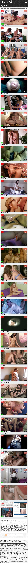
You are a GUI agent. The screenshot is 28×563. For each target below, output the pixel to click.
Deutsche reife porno (4, 541)
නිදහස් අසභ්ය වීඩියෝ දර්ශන (21, 561)
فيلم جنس (11, 541)
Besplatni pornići (4, 554)
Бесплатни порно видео (19, 553)
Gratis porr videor (7, 545)
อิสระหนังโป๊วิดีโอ (10, 556)
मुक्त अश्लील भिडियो (11, 561)
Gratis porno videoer (9, 553)
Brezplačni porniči (21, 554)
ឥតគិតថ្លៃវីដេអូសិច (6, 551)
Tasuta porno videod (15, 558)
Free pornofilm (18, 544)
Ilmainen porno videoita (16, 545)
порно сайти (19, 551)
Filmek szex (14, 543)
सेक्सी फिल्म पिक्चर (3, 548)
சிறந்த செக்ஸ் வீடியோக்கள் (6, 546)
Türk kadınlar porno (7, 543)
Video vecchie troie (11, 540)
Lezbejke (20, 557)
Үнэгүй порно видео (9, 552)
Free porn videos (3, 540)
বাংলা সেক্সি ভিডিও (21, 543)
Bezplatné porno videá (12, 554)
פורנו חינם (5, 559)
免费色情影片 (13, 551)
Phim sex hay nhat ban (21, 540)
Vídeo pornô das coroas (19, 541)
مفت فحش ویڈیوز (4, 549)
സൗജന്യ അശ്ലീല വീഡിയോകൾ (16, 549)
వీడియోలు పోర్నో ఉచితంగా (12, 548)
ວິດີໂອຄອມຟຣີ (24, 559)
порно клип (24, 545)
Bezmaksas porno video (19, 552)
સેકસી (13, 546)
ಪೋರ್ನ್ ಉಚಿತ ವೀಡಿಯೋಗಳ (21, 546)
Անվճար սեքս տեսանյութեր (7, 544)
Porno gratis (19, 559)
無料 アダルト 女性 (12, 559)
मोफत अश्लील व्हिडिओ (7, 3)
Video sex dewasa (7, 558)
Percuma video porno (19, 556)
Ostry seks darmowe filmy (11, 557)
